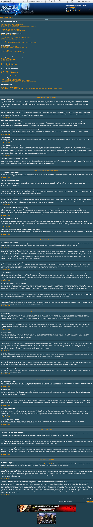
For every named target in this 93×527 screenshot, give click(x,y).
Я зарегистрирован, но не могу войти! (10, 29)
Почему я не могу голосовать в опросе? (11, 54)
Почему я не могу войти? (7, 23)
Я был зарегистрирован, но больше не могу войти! (13, 30)
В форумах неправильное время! (9, 36)
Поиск (72, 10)
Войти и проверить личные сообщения (82, 8)
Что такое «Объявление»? (7, 63)
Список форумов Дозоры (6, 17)
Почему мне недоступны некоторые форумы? (12, 52)
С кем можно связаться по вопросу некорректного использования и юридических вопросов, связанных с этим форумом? (31, 88)
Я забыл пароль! (5, 28)
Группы (77, 10)
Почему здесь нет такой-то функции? (10, 87)
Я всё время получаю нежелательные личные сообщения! (15, 80)
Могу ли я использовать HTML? (8, 59)
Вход (67, 11)
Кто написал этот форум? (7, 86)
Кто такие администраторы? (8, 70)
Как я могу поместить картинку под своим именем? (13, 39)
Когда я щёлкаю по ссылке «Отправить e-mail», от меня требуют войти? (19, 42)
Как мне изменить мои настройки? (9, 34)
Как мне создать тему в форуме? (9, 46)
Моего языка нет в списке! (7, 38)
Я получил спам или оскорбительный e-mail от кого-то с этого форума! (18, 81)
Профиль (68, 8)
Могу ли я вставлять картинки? (8, 62)
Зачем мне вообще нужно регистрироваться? (12, 24)
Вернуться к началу (5, 107)
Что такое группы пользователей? (9, 72)
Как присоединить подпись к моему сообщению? (13, 49)
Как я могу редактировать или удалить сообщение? (14, 47)
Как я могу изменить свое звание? (9, 41)
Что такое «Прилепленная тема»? (9, 64)
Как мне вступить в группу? (7, 73)
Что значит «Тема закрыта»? (8, 65)
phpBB (44, 526)
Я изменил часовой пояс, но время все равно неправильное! (16, 37)
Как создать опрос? (5, 50)
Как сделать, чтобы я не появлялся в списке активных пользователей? (18, 26)
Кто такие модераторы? (7, 71)
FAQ (67, 10)
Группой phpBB (48, 463)
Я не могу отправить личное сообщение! (11, 79)
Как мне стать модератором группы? (10, 75)
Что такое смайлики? (6, 60)
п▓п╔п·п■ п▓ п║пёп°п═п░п (85, 1)
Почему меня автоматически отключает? (11, 25)
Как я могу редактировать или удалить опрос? (12, 51)
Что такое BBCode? (5, 58)
